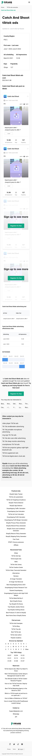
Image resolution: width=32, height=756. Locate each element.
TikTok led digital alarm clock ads (13, 456)
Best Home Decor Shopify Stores (16, 615)
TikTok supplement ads (10, 453)
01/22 (22, 655)
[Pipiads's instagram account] (22, 744)
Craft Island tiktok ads (4, 407)
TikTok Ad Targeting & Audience (16, 500)
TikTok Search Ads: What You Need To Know (16, 670)
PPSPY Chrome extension (16, 542)
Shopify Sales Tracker (16, 494)
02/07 (9, 655)
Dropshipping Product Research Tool (16, 587)
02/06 (16, 655)
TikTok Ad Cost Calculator (16, 514)
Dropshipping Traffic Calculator (16, 508)
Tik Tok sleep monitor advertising (13, 441)
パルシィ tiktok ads (10, 407)
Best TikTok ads (16, 632)
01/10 (22, 658)
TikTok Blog (16, 626)
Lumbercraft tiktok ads (22, 407)
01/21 (9, 658)
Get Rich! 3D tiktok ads (16, 404)
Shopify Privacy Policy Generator (16, 523)
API (16, 717)
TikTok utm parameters (16, 497)
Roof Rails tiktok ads (22, 404)
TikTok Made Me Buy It (16, 598)
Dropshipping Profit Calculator (16, 517)
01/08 (16, 661)
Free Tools (16, 539)
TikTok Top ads (16, 629)
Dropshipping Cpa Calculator (16, 511)
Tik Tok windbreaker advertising (13, 426)
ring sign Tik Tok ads (9, 435)
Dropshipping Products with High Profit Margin (16, 594)
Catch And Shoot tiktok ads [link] (8, 10)
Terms (14, 749)
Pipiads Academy (16, 638)
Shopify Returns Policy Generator (16, 533)
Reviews (16, 576)
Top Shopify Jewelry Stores (16, 607)
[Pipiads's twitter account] (14, 744)
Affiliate (16, 545)
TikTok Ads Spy (16, 556)
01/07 (22, 661)
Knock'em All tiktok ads (10, 404)
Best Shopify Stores (16, 601)
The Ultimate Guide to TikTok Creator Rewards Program (16, 680)
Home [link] (3, 7)
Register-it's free (16, 226)
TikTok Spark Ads (16, 559)
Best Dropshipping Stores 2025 (16, 584)
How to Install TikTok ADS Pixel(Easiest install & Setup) (16, 702)
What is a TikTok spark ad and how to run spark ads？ (16, 694)
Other (26, 649)
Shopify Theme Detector (16, 503)
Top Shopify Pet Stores (16, 604)
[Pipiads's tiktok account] (18, 744)
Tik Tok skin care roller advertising (14, 438)
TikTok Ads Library (16, 564)
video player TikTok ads (10, 423)
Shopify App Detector (16, 505)
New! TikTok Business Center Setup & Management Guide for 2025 (16, 675)
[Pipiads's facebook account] (10, 744)
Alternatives (16, 573)
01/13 (16, 658)
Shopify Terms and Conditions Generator (16, 529)
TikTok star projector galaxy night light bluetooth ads (15, 449)
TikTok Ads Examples (16, 623)
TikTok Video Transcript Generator (16, 570)
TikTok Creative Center (16, 567)
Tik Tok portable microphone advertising (12, 431)
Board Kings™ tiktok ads (4, 404)
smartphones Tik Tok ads (11, 444)
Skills (16, 561)
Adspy (16, 553)
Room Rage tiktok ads (28, 407)
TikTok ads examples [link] (12, 7)
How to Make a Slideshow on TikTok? (16, 698)
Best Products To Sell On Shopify (16, 612)
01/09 (9, 661)
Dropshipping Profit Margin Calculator (16, 520)
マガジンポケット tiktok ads (16, 407)
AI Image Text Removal (16, 582)
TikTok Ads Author (16, 635)
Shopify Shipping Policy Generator (16, 536)
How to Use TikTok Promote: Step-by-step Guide (16, 684)
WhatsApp (16, 714)
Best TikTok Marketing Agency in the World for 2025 (16, 689)
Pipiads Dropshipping (16, 590)
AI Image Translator (16, 579)
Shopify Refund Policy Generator (16, 526)
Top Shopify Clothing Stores (16, 610)
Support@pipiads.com (16, 711)
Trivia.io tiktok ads (28, 404)
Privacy (9, 749)
